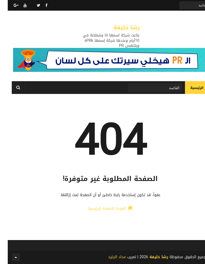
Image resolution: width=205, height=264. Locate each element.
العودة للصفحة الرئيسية (102, 208)
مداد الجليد (109, 257)
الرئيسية (189, 88)
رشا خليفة (119, 27)
